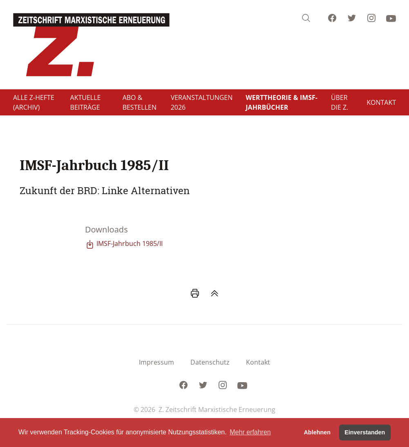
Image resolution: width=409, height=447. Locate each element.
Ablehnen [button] (317, 432)
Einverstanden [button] (364, 432)
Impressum (156, 362)
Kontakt (258, 362)
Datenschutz (210, 362)
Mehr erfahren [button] (250, 432)
